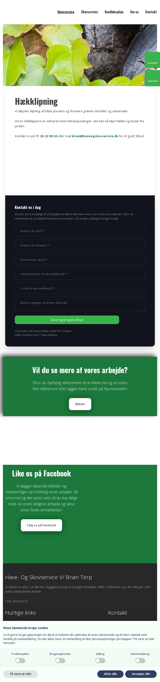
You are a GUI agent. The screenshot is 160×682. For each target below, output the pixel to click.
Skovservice (89, 11)
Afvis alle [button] (110, 674)
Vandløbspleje (114, 11)
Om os (134, 11)
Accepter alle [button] (141, 674)
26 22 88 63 (49, 136)
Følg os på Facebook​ (41, 525)
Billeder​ (80, 404)
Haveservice (66, 11)
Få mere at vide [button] (20, 674)
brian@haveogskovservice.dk (95, 136)
